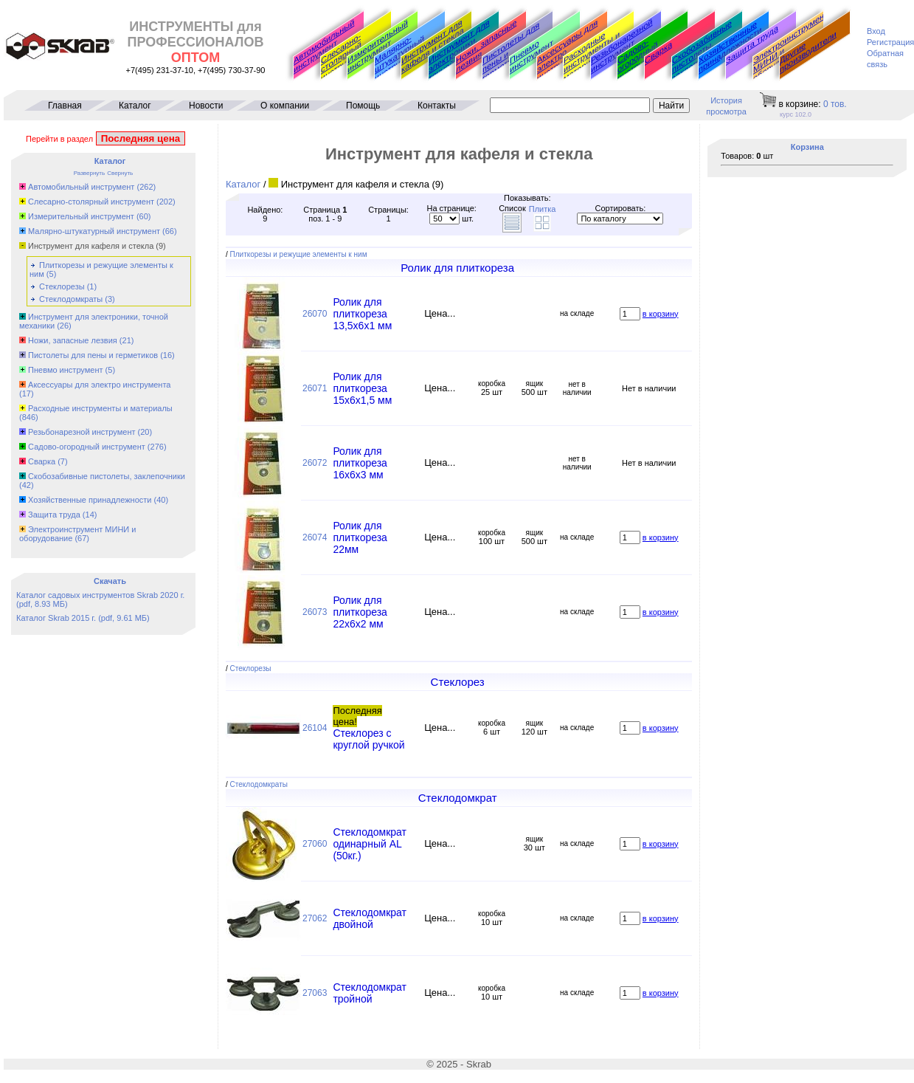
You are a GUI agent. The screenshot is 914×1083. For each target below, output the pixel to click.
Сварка (658, 52)
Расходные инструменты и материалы (100, 408)
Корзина (807, 146)
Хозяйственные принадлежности (730, 47)
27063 (314, 993)
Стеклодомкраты (71, 299)
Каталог (135, 105)
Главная (65, 105)
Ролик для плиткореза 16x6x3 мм (360, 463)
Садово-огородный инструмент (639, 59)
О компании (284, 105)
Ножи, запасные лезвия (486, 46)
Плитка (542, 208)
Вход (876, 31)
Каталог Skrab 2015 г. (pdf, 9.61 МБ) (83, 617)
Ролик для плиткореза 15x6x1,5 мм (362, 388)
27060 (314, 844)
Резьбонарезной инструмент (622, 46)
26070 (314, 314)
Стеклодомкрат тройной (369, 993)
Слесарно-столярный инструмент (342, 57)
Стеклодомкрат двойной (369, 918)
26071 (314, 388)
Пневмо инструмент (531, 56)
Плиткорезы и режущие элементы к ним (298, 254)
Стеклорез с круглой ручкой (368, 739)
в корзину (661, 313)
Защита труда (752, 44)
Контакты (437, 105)
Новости (206, 105)
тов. (835, 104)
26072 (314, 463)
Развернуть (89, 173)
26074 (314, 537)
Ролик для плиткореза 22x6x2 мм (360, 612)
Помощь (363, 105)
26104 (314, 728)
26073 (314, 612)
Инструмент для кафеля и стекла (432, 46)
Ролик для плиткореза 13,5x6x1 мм (362, 313)
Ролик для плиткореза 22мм (360, 537)
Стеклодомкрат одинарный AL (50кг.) (369, 844)
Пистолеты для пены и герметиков (93, 355)
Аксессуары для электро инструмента (99, 384)
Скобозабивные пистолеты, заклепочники (702, 50)
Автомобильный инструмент (324, 46)
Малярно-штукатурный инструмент (399, 58)
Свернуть (120, 173)
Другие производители (808, 52)
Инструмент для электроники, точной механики (460, 50)
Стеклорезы (62, 286)
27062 (314, 918)
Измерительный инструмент (377, 46)
